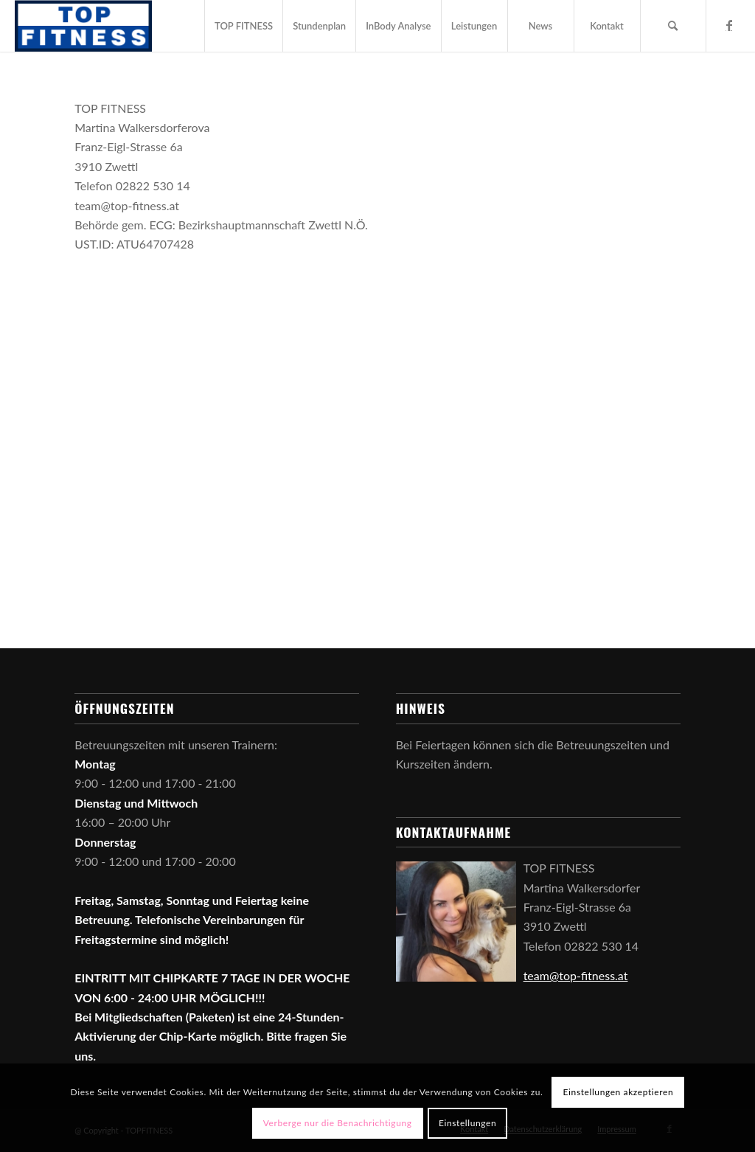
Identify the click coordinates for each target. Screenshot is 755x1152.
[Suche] (673, 26)
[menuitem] (243, 26)
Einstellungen (467, 1122)
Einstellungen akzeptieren (618, 1091)
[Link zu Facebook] (729, 25)
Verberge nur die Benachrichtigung (337, 1122)
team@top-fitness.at (575, 975)
